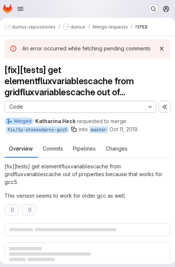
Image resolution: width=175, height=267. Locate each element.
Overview (21, 149)
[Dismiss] (161, 48)
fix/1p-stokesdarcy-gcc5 (37, 130)
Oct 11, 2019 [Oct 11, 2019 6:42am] (123, 129)
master (98, 130)
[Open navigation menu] (20, 9)
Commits (53, 149)
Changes (117, 149)
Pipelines (84, 149)
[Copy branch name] (73, 129)
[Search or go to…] (153, 8)
